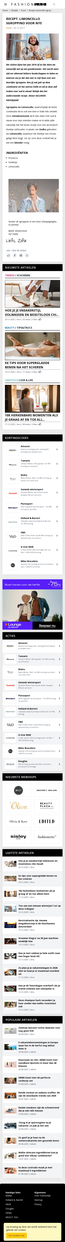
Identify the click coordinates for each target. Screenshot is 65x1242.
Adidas (9, 1195)
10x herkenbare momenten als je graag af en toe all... (31, 417)
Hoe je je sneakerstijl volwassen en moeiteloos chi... (32, 312)
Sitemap (38, 1199)
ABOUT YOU (12, 1217)
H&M (8, 1204)
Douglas (10, 1208)
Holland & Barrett (14, 1199)
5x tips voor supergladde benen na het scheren (27, 365)
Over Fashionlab (42, 1195)
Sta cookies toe (16, 1235)
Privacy (37, 1204)
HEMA (9, 1212)
